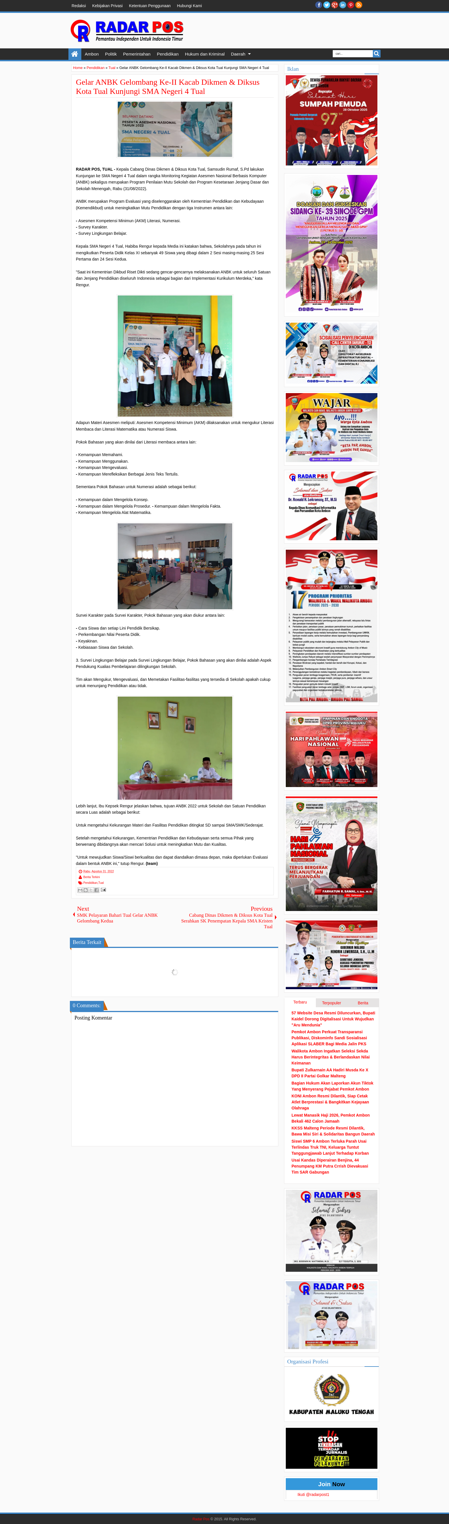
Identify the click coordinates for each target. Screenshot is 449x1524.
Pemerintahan (137, 54)
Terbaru (300, 1002)
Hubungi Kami (189, 5)
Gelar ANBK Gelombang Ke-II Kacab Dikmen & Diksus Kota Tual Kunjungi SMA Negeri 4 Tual (168, 87)
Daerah (238, 54)
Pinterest (350, 4)
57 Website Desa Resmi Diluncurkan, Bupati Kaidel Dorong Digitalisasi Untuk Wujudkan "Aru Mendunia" (333, 1019)
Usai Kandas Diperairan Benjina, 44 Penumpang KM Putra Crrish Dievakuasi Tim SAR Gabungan (330, 1166)
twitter (326, 4)
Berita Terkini (91, 877)
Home (74, 54)
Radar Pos (201, 1519)
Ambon (92, 54)
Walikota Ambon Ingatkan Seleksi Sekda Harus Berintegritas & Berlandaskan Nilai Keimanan (331, 1057)
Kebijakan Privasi (107, 5)
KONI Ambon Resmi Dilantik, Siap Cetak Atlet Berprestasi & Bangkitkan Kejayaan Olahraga (330, 1102)
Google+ (334, 4)
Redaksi (79, 5)
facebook (318, 4)
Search (377, 54)
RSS (358, 4)
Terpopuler (331, 1003)
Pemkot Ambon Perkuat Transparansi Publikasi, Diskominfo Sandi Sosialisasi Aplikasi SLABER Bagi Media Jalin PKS (329, 1038)
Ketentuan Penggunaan (150, 5)
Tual (101, 882)
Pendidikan (168, 54)
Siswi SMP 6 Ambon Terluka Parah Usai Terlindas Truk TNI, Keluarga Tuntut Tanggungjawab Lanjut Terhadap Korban (330, 1147)
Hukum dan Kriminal (205, 54)
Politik (111, 54)
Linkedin (342, 4)
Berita (363, 1003)
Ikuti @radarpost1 (313, 1494)
